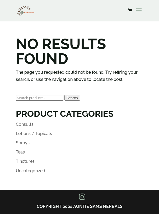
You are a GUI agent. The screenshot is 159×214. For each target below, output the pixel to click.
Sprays (23, 142)
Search (72, 98)
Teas (20, 152)
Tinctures (25, 161)
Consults (25, 124)
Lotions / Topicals (34, 133)
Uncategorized (30, 170)
